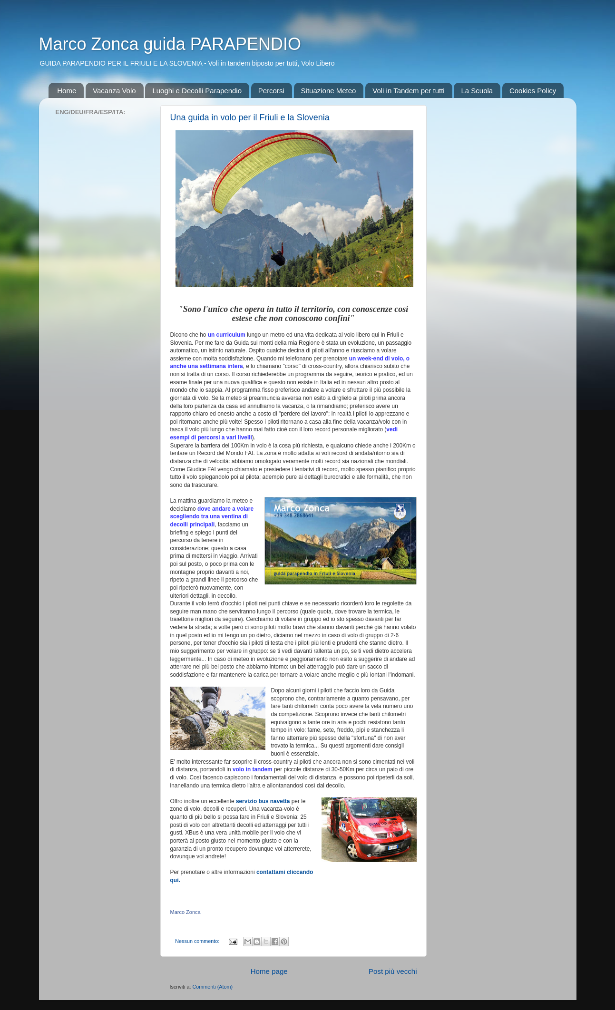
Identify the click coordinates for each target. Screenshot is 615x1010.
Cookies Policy (532, 91)
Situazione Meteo (328, 91)
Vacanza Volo (114, 91)
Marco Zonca (185, 912)
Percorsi (271, 91)
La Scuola (477, 91)
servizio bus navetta (263, 801)
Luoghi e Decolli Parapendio (197, 91)
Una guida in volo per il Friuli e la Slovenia (250, 117)
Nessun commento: (198, 941)
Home (66, 91)
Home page (269, 971)
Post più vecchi (393, 971)
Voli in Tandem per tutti (408, 91)
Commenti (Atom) (213, 987)
